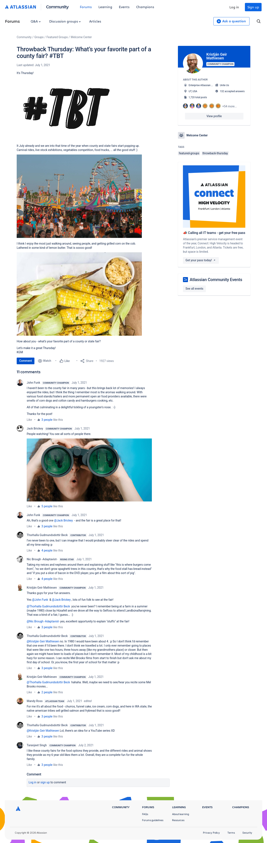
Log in (234, 7)
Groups (39, 37)
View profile (214, 116)
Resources (178, 820)
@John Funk (40, 599)
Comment (25, 360)
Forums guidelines (152, 820)
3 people (47, 419)
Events (124, 7)
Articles (95, 21)
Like (29, 419)
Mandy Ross (35, 701)
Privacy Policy (211, 832)
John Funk (33, 382)
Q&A (36, 21)
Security (247, 832)
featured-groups (189, 153)
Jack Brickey (35, 428)
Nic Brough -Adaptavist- (42, 559)
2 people (47, 692)
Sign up (253, 7)
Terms (231, 832)
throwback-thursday (215, 153)
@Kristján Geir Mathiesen (43, 641)
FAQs (145, 814)
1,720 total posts (198, 97)
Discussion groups (65, 21)
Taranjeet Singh (37, 745)
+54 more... (229, 106)
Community (57, 7)
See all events (194, 288)
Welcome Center (81, 37)
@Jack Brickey (63, 520)
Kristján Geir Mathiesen (42, 587)
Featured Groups (57, 37)
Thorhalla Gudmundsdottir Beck (47, 535)
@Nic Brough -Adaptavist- (43, 621)
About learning (180, 814)
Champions (145, 7)
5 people (47, 506)
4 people (47, 550)
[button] (67, 109)
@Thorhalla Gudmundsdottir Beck (48, 606)
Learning (105, 7)
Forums (86, 7)
